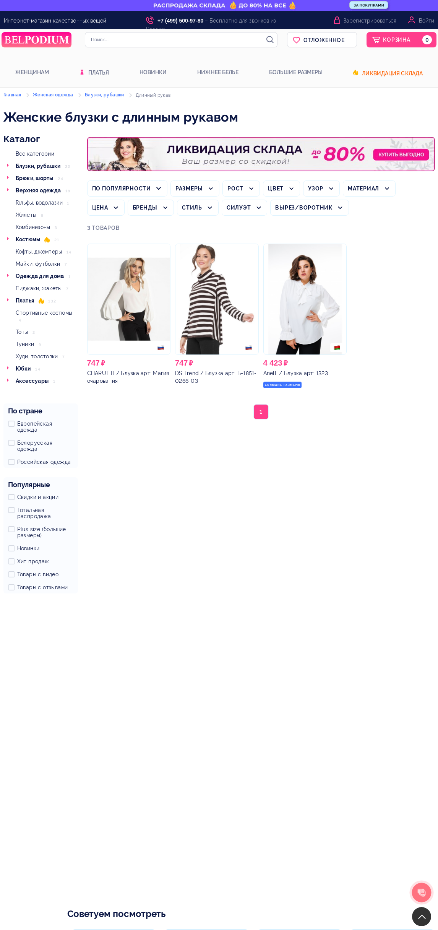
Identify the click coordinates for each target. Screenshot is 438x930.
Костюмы (28, 239)
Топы (22, 332)
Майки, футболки (38, 264)
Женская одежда (53, 95)
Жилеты (26, 215)
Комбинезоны (33, 227)
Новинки (153, 72)
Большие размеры (296, 72)
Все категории (35, 154)
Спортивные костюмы (44, 313)
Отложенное (324, 40)
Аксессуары (32, 381)
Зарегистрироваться (370, 21)
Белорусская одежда (34, 446)
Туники (25, 344)
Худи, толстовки (37, 356)
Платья (98, 73)
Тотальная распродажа (34, 513)
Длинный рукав (153, 95)
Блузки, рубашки (38, 166)
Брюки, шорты (35, 178)
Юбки (23, 369)
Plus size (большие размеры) (41, 532)
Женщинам (32, 72)
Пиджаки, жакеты (39, 288)
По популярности (121, 188)
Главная (12, 95)
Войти (426, 21)
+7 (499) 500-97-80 (180, 21)
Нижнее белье (217, 72)
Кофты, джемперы (39, 252)
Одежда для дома (40, 276)
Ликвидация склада (392, 73)
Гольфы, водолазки (39, 203)
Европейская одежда (34, 427)
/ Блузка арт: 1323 (295, 373)
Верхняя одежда (38, 190)
